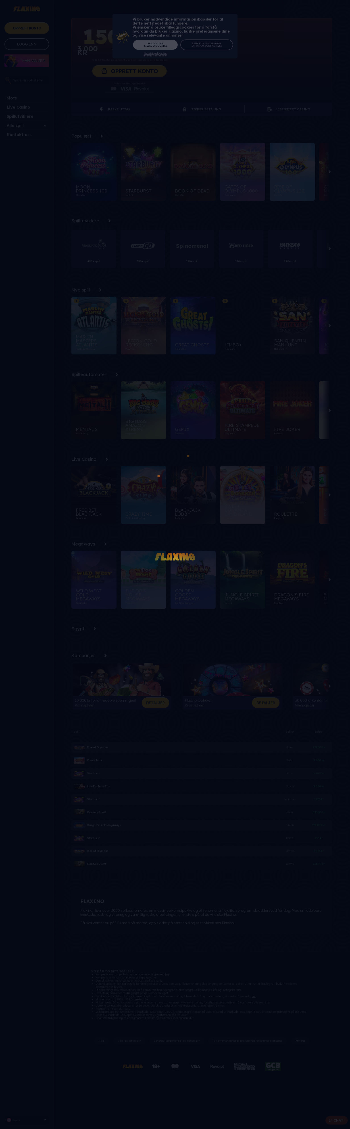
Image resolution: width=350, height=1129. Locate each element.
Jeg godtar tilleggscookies (155, 44)
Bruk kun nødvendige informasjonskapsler (207, 44)
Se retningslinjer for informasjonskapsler (155, 54)
